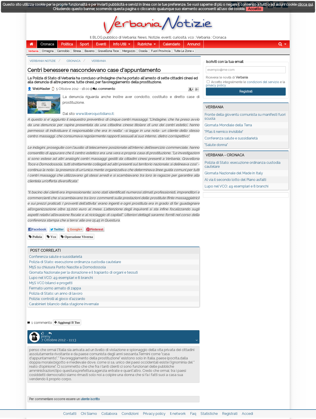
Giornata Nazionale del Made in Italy (234, 173)
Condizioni (130, 414)
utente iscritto (90, 399)
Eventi (101, 44)
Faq (193, 414)
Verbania (33, 51)
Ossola (143, 51)
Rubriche (144, 44)
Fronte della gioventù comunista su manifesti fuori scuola (245, 116)
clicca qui (305, 4)
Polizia (37, 236)
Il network (178, 414)
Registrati (229, 414)
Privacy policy (154, 414)
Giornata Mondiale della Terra (228, 125)
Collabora (109, 414)
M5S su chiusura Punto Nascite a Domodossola (67, 267)
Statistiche (209, 414)
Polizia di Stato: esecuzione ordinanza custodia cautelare (75, 262)
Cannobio (63, 51)
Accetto (254, 9)
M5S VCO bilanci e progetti (50, 283)
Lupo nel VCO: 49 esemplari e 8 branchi (61, 278)
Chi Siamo (89, 414)
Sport (84, 44)
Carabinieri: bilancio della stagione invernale (64, 304)
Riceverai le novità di (227, 77)
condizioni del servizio (263, 82)
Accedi (247, 414)
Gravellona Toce (108, 51)
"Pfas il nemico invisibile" (224, 132)
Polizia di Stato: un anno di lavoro (56, 293)
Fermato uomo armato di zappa (55, 288)
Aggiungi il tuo (68, 322)
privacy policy (216, 85)
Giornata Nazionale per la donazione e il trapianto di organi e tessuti (83, 272)
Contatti (69, 414)
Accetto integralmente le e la (245, 83)
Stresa (77, 51)
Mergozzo (128, 51)
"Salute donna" (216, 145)
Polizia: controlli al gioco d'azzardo (57, 299)
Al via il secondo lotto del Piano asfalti (235, 180)
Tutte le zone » (184, 51)
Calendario (171, 44)
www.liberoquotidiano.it (95, 114)
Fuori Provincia (161, 51)
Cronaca (47, 44)
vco (53, 236)
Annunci (193, 44)
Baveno (89, 51)
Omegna (48, 51)
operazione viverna (78, 236)
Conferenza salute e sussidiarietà (55, 257)
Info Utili (119, 44)
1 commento (104, 89)
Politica (67, 44)
